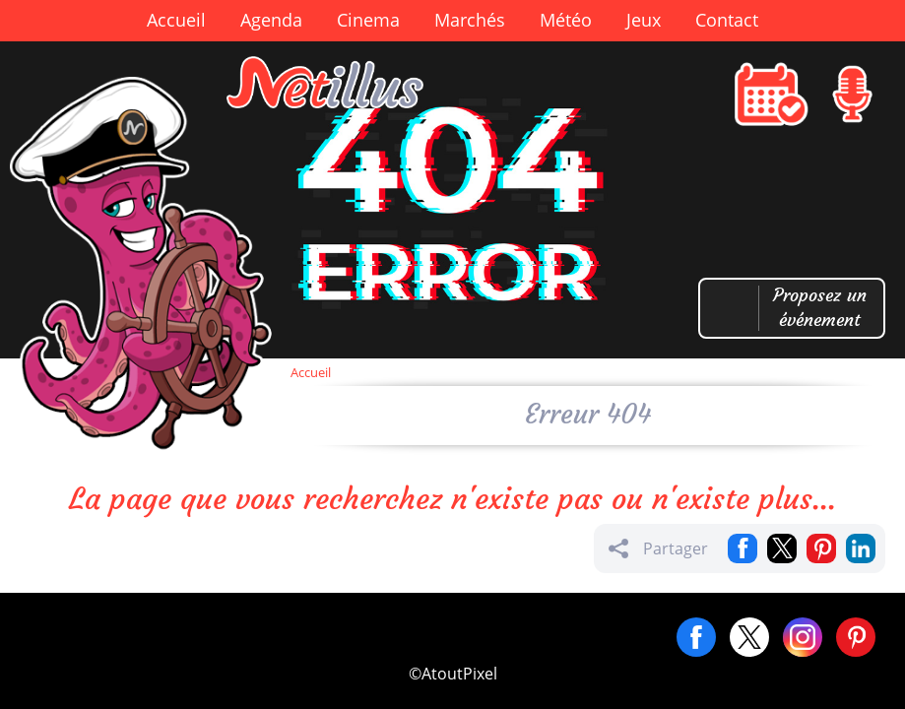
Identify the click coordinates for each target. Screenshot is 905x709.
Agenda (271, 20)
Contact (726, 20)
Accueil (176, 20)
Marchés (469, 20)
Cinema (368, 20)
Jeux (643, 20)
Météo (566, 20)
